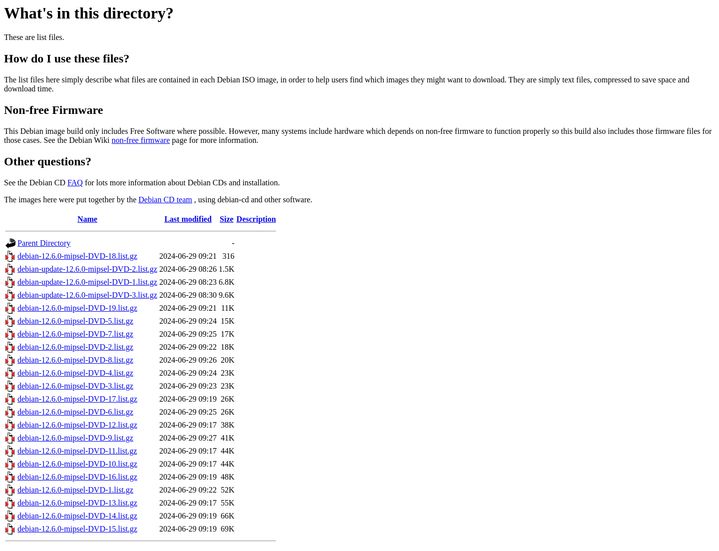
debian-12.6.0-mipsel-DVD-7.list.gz (75, 334)
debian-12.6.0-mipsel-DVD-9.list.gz (75, 438)
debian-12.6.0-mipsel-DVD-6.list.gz (75, 412)
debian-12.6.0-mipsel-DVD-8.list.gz (75, 360)
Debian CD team (165, 199)
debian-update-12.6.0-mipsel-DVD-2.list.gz (87, 269)
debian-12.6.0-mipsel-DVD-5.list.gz (75, 321)
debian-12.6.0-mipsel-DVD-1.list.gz (75, 490)
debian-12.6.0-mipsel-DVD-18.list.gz (77, 256)
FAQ (75, 182)
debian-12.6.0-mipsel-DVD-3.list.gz (75, 386)
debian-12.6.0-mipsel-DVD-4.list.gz (75, 373)
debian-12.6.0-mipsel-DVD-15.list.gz (77, 529)
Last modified (188, 219)
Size (227, 219)
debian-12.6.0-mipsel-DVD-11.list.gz (77, 451)
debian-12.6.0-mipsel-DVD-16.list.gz (77, 477)
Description (256, 219)
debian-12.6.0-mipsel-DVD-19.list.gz (77, 308)
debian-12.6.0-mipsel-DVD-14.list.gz (77, 516)
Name (87, 219)
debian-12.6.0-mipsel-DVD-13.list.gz (77, 503)
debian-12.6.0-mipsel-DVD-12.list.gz (77, 425)
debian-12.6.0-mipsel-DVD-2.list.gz (75, 347)
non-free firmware (140, 140)
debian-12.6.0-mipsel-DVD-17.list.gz (77, 399)
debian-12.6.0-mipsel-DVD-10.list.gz (77, 464)
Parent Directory (43, 243)
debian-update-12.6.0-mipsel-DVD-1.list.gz (87, 282)
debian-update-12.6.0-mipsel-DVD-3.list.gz (87, 295)
